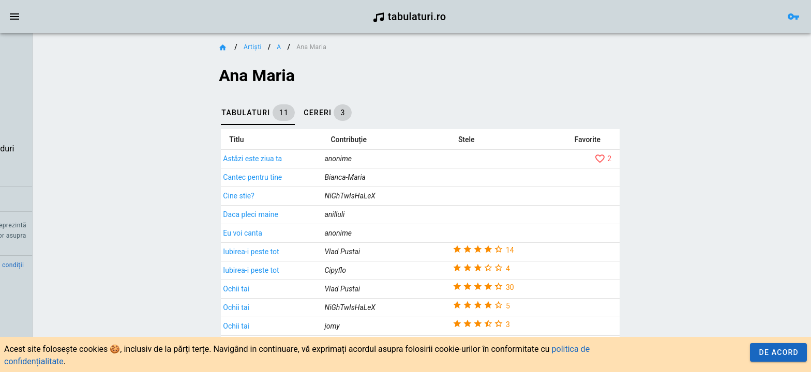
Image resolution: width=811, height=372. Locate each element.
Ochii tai (288, 289)
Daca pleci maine (302, 214)
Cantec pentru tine (304, 177)
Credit (17, 265)
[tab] (310, 112)
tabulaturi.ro (409, 16)
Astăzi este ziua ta (304, 158)
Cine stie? (290, 196)
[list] (66, 124)
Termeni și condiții (96, 265)
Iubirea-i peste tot (303, 251)
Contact (47, 265)
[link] (66, 49)
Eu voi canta (294, 233)
